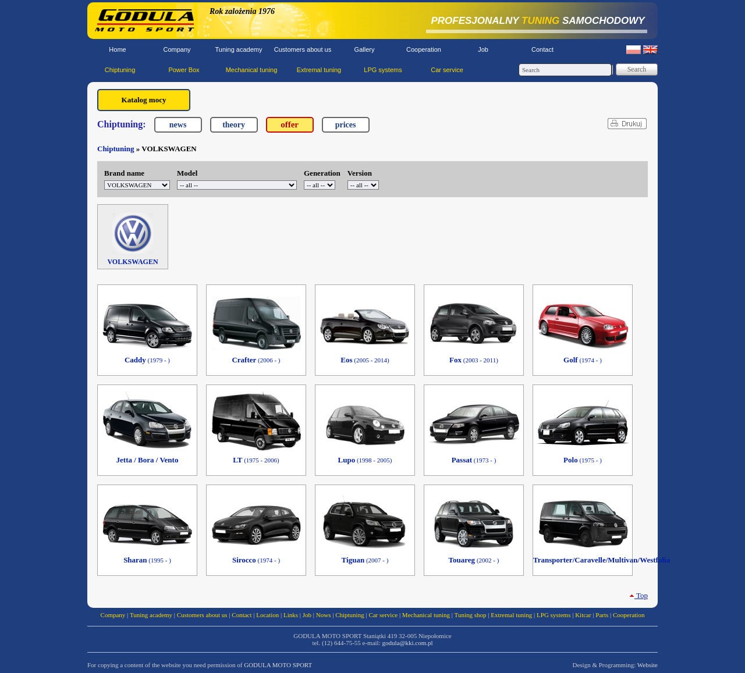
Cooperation (423, 49)
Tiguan (365, 560)
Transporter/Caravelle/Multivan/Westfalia (583, 560)
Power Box (183, 69)
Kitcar (583, 614)
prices (345, 124)
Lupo (365, 459)
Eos (364, 359)
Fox (473, 359)
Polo (582, 459)
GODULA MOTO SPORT (278, 664)
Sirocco (256, 560)
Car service (447, 69)
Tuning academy (238, 49)
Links (290, 614)
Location (267, 614)
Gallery (364, 49)
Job (483, 49)
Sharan (147, 560)
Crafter (256, 359)
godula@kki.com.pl (407, 642)
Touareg (474, 560)
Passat (474, 459)
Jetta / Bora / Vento (147, 459)
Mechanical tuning (252, 69)
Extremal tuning (319, 69)
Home (117, 49)
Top (638, 595)
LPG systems (383, 69)
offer (290, 124)
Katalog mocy (144, 99)
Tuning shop (471, 614)
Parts (601, 614)
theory (233, 124)
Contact (542, 49)
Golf (582, 359)
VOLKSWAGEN (132, 239)
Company (176, 49)
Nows (323, 614)
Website (647, 664)
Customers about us (302, 49)
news (178, 124)
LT (256, 459)
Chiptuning (120, 69)
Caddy (147, 359)
